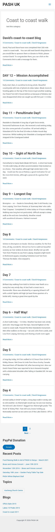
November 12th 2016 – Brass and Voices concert (22, 468)
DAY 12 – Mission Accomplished (25, 75)
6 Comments (8, 158)
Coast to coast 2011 (11, 512)
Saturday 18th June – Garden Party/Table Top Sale (23, 472)
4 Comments (8, 199)
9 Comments (8, 118)
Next (27, 433)
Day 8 (7, 234)
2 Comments (8, 395)
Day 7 (7, 275)
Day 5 (7, 350)
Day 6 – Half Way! (15, 312)
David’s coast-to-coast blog (22, 38)
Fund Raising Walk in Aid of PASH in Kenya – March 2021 (25, 460)
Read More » (8, 65)
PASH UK (11, 4)
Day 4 (7, 390)
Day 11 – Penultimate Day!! (22, 113)
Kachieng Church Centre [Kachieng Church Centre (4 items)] (13, 490)
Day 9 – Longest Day (17, 194)
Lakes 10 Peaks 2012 (11, 508)
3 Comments (8, 43)
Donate (9, 447)
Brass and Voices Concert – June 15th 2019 (20, 464)
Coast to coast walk (23, 43)
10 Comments (8, 239)
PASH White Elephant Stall (13, 476)
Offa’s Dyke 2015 (9, 504)
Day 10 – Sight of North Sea (22, 153)
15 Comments (8, 80)
